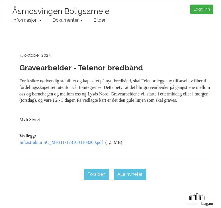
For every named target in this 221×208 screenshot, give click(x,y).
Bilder (99, 20)
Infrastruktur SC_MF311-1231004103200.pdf (61, 142)
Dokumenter (67, 20)
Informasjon (27, 20)
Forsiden (96, 174)
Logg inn (201, 9)
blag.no (207, 203)
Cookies (192, 203)
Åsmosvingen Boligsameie (61, 11)
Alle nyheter (129, 174)
